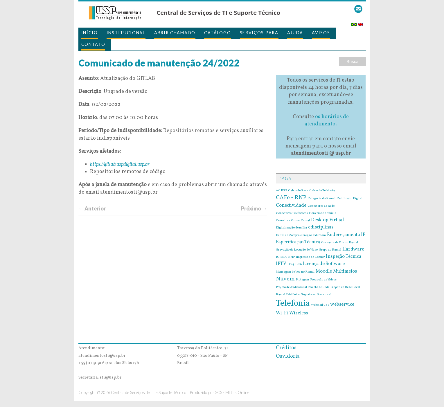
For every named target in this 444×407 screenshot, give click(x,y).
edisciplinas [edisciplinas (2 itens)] (320, 227)
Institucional (126, 32)
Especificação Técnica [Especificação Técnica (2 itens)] (298, 242)
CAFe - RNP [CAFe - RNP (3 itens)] (291, 198)
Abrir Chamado (174, 32)
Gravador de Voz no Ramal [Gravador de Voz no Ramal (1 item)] (339, 243)
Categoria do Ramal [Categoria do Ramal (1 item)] (321, 199)
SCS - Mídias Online (232, 392)
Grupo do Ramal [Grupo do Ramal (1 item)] (330, 250)
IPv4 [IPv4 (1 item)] (290, 264)
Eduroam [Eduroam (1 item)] (319, 235)
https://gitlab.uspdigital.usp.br (120, 164)
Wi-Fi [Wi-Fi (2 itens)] (282, 313)
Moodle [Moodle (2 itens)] (324, 271)
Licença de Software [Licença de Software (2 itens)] (324, 264)
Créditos (286, 348)
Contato (93, 44)
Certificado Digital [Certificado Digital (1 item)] (349, 199)
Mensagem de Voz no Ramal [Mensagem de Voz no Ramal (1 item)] (295, 272)
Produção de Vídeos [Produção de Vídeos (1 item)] (323, 280)
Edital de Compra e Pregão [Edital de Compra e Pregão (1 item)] (294, 235)
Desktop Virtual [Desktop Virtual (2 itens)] (327, 220)
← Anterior (92, 208)
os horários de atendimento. (327, 120)
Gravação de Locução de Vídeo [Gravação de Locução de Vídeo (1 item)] (297, 250)
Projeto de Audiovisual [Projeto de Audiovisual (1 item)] (291, 287)
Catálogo (217, 32)
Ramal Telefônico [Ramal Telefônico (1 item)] (288, 295)
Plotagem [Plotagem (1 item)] (302, 280)
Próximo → (254, 208)
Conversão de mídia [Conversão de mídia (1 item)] (322, 213)
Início (89, 32)
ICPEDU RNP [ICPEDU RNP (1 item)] (285, 257)
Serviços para (259, 32)
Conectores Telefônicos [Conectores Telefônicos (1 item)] (292, 213)
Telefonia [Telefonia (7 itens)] (293, 303)
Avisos (321, 32)
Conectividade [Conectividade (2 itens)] (291, 205)
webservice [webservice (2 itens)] (342, 304)
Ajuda (295, 32)
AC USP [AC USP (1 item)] (281, 191)
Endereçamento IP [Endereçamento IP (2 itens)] (346, 235)
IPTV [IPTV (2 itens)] (281, 264)
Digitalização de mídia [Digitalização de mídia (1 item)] (291, 228)
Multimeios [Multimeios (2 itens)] (345, 271)
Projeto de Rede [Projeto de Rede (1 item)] (318, 287)
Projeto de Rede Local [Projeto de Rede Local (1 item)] (345, 287)
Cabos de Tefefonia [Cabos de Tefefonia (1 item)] (322, 191)
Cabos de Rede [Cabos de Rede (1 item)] (298, 191)
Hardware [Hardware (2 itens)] (353, 249)
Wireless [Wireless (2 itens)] (298, 313)
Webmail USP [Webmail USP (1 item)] (320, 305)
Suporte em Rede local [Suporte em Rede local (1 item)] (316, 295)
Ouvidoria (288, 356)
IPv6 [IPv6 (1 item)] (298, 264)
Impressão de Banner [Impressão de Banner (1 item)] (310, 257)
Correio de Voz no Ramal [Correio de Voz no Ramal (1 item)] (293, 221)
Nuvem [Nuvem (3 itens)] (285, 279)
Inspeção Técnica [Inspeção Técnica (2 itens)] (343, 256)
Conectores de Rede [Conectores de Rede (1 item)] (321, 206)
